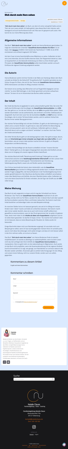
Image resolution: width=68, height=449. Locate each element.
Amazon (15, 50)
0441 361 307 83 (34, 421)
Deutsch (32, 434)
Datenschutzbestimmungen (30, 302)
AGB (29, 445)
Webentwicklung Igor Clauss (34, 447)
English (36, 434)
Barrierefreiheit (42, 445)
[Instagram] (34, 427)
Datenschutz (35, 445)
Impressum (24, 445)
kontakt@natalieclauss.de (34, 419)
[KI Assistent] (64, 444)
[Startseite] (34, 398)
